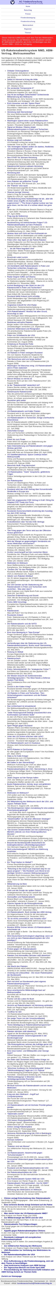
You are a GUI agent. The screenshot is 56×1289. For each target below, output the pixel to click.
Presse (28, 14)
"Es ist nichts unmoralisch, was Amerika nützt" (26, 918)
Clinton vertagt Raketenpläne (19, 1127)
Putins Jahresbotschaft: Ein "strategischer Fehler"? (29, 669)
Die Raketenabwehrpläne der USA (22, 1172)
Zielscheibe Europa (15, 431)
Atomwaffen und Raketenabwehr (21, 897)
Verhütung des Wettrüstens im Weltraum (24, 1190)
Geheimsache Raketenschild (19, 392)
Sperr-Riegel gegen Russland (19, 726)
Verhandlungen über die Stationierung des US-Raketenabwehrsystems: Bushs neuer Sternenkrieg (29, 644)
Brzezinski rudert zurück (17, 257)
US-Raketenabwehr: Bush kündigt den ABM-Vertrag (29, 912)
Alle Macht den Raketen (17, 966)
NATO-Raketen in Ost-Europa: (20, 749)
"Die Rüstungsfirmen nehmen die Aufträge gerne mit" (29, 1044)
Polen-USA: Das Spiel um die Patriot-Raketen (26, 240)
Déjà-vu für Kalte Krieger (17, 756)
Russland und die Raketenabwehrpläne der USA (28, 1168)
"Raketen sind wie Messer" (18, 1146)
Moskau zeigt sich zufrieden (19, 140)
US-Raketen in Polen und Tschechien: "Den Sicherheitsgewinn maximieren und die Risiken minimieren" (27, 695)
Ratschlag (28, 10)
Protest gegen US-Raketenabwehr (22, 949)
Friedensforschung (28, 21)
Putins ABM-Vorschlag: (17, 602)
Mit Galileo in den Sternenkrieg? (21, 762)
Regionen (28, 29)
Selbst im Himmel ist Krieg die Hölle (22, 79)
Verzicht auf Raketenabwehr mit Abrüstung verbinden (30, 1005)
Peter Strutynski (8, 40)
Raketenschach (13, 658)
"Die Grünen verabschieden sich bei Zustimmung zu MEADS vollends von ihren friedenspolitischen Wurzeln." (29, 832)
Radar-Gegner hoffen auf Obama (21, 277)
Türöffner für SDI (14, 1012)
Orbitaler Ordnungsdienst (18, 71)
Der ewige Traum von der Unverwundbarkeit (26, 1018)
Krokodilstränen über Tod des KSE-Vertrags (25, 522)
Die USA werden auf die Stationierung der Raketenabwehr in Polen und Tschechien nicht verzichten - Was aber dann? (27, 587)
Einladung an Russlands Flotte (20, 344)
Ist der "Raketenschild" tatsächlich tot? (23, 385)
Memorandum (28, 25)
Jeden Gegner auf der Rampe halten (22, 778)
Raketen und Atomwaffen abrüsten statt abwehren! (28, 955)
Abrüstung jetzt (13, 173)
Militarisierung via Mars (17, 884)
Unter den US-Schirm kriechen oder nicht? (25, 736)
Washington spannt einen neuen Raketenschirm (27, 121)
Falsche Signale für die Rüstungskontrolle (25, 903)
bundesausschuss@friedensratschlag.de (34, 1283)
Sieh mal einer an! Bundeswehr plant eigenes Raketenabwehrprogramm (26, 982)
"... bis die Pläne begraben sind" (20, 248)
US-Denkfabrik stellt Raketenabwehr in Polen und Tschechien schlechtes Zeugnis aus (28, 267)
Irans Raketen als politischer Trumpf (22, 181)
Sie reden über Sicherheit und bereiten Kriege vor (28, 1059)
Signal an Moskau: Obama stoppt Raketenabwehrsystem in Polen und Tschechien (27, 128)
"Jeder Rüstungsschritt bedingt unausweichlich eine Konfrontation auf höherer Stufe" (29, 714)
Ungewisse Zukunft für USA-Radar (22, 305)
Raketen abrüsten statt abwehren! (21, 1031)
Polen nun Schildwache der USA (21, 335)
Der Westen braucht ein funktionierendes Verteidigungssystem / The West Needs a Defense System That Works (28, 678)
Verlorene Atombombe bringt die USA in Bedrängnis (29, 1133)
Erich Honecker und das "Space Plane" (24, 103)
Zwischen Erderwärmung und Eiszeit (22, 595)
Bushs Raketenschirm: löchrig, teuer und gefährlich (29, 784)
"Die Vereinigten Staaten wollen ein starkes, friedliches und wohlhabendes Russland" (30, 148)
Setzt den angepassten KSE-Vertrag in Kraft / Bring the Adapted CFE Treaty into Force (30, 501)
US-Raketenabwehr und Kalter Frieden (23, 411)
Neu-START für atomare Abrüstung (22, 157)
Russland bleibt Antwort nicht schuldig (23, 296)
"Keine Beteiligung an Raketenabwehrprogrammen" (29, 1025)
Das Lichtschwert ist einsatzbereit (21, 706)
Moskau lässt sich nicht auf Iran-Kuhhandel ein (27, 233)
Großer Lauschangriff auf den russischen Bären (27, 552)
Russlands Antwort (15, 615)
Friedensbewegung (28, 18)
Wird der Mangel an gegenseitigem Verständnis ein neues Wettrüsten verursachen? (29, 542)
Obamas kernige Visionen (18, 192)
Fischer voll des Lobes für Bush (20, 999)
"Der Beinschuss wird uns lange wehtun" (24, 359)
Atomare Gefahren (15, 1140)
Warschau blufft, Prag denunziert (21, 465)
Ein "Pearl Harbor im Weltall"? (20, 862)
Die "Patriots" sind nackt (17, 186)
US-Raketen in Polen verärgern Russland (24, 353)
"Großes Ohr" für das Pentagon (20, 569)
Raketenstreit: (13, 611)
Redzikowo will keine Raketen (20, 322)
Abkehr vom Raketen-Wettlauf (20, 576)
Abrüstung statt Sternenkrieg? (20, 112)
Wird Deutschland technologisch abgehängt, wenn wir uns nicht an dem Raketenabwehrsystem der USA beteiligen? (30, 938)
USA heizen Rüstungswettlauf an (21, 1120)
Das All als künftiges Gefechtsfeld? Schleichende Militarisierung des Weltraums (28, 96)
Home (28, 6)
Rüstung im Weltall (15, 652)
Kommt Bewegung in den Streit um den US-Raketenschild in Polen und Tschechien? (26, 286)
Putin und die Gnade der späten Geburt (24, 890)
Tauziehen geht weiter (16, 400)
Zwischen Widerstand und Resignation (23, 329)
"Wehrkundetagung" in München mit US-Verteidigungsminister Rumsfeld (24, 1078)
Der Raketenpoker (15, 480)
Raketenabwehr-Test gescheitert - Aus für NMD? (27, 1183)
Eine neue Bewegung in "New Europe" (23, 632)
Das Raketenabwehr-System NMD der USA (25, 1179)
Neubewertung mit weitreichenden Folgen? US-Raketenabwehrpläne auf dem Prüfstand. (27, 223)
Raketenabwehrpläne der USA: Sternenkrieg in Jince (29, 769)
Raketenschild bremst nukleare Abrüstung (25, 166)
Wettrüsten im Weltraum (17, 563)
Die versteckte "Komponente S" (20, 88)
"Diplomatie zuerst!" (15, 1114)
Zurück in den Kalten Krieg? (19, 686)
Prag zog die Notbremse (17, 216)
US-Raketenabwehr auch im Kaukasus (23, 743)
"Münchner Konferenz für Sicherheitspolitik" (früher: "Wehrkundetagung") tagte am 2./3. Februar (29, 1069)
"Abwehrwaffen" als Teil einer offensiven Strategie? (29, 819)
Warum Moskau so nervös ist (19, 379)
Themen (28, 33)
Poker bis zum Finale (16, 439)
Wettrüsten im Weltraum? (18, 793)
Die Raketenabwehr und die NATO (22, 624)
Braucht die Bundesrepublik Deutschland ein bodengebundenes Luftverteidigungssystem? (26, 844)
